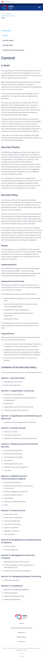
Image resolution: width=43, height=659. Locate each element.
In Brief (5, 35)
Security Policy (8, 45)
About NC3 (21, 632)
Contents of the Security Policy (13, 50)
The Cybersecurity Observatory (21, 628)
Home (21, 623)
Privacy (21, 656)
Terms (21, 653)
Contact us (21, 641)
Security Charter (8, 40)
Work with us (21, 637)
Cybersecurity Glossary (7, 15)
